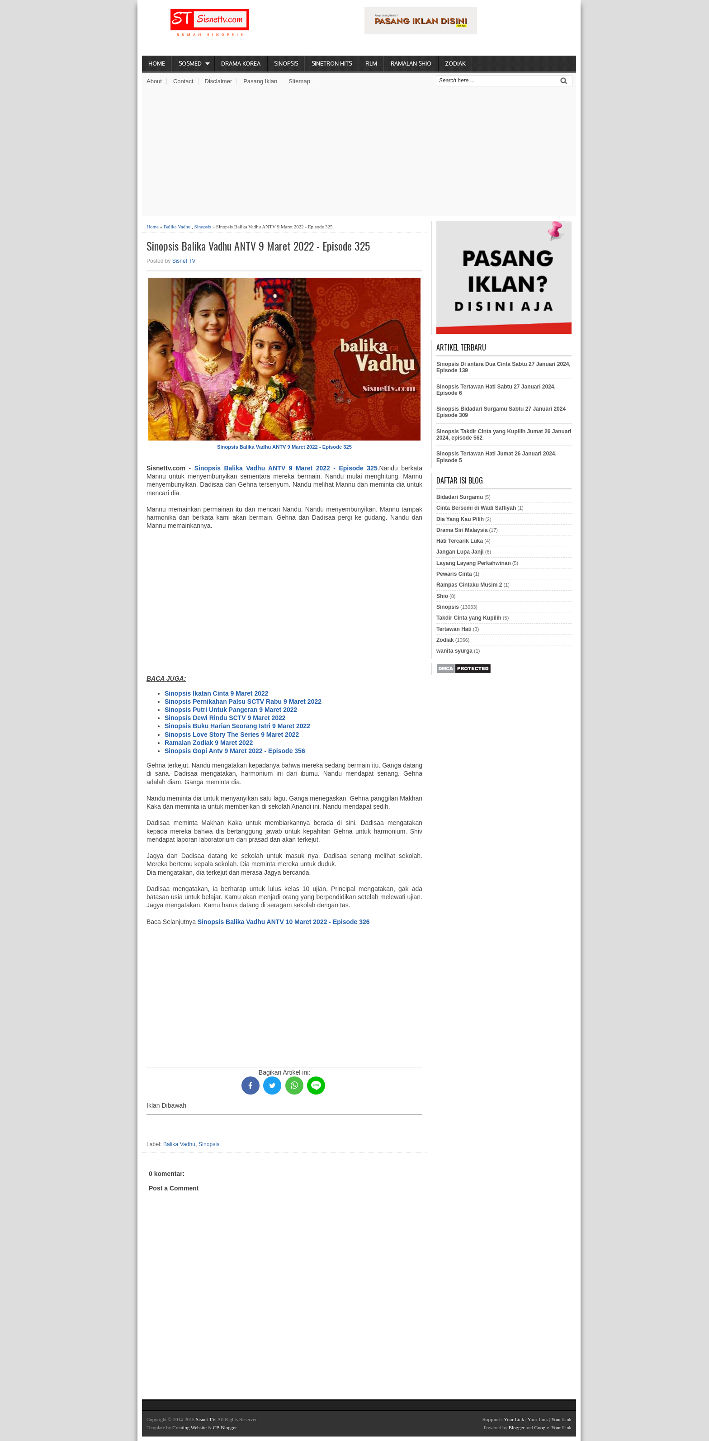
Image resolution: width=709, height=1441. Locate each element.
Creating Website (189, 1427)
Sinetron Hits (332, 63)
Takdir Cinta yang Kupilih (468, 618)
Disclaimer (218, 81)
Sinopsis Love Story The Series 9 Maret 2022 (232, 734)
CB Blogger (225, 1427)
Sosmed (190, 63)
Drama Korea (240, 63)
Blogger (517, 1427)
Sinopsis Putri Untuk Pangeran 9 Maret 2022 (231, 709)
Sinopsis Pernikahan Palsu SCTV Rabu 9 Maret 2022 (243, 701)
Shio (442, 596)
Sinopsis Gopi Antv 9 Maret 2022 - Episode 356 (235, 750)
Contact (183, 81)
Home (156, 63)
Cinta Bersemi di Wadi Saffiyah (476, 508)
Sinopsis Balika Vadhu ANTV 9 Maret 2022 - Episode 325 (258, 245)
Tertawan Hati (454, 629)
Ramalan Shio (411, 63)
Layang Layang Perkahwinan (473, 563)
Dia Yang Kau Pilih (460, 519)
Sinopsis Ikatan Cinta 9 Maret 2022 (217, 693)
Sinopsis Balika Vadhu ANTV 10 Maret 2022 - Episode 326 (284, 921)
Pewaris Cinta (454, 574)
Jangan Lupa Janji (460, 552)
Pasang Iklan (260, 81)
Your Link (514, 1419)
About (154, 81)
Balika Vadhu (177, 226)
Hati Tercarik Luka (459, 541)
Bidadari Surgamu (459, 497)
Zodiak (455, 63)
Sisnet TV (184, 261)
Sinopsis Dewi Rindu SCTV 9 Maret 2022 (225, 717)
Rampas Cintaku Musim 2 (469, 585)
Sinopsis (286, 63)
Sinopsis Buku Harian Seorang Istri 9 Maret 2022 (237, 726)
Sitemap (299, 81)
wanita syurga (454, 651)
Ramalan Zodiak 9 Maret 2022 (209, 742)
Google (541, 1427)
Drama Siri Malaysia (461, 530)
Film (371, 63)
